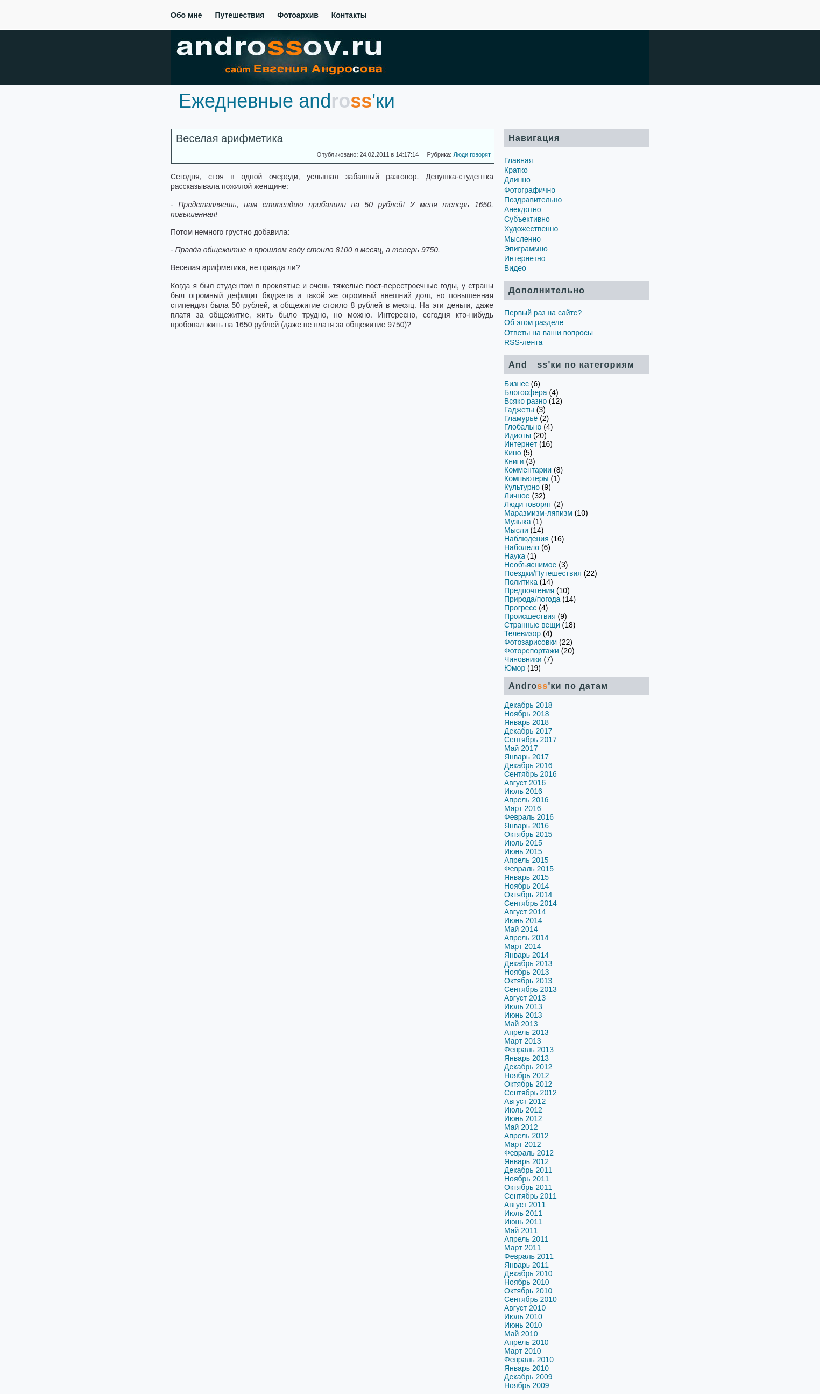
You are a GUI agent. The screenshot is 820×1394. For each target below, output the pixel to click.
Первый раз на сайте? (543, 312)
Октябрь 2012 (528, 1084)
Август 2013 (525, 998)
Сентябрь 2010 (530, 1299)
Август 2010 (525, 1308)
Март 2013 (522, 1041)
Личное (517, 495)
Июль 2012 (523, 1110)
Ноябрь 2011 (526, 1178)
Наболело (521, 547)
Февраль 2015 (529, 868)
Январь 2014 (526, 955)
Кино (512, 452)
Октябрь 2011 (528, 1187)
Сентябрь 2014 (530, 903)
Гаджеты (519, 409)
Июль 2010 (523, 1316)
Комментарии (528, 470)
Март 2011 (522, 1247)
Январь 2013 (526, 1058)
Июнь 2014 (523, 920)
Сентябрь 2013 (530, 989)
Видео (515, 268)
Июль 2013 (523, 1006)
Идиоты (517, 435)
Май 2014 (521, 929)
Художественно (531, 228)
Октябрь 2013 (528, 980)
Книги (514, 461)
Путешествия (239, 15)
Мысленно (522, 239)
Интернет (520, 444)
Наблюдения (526, 538)
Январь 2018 (526, 722)
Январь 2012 (526, 1161)
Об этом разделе (533, 322)
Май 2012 (521, 1127)
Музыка (517, 521)
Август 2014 (525, 911)
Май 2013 (521, 1023)
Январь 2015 (526, 877)
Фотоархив (298, 15)
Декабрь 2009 (528, 1376)
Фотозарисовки (530, 642)
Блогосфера (525, 392)
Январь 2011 (526, 1265)
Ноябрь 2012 (526, 1075)
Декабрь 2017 (528, 731)
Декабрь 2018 (528, 705)
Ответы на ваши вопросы (548, 332)
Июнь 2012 (523, 1118)
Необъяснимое (530, 564)
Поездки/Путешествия (543, 573)
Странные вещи (532, 625)
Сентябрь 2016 (530, 774)
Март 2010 (522, 1351)
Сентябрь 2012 (530, 1092)
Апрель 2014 (526, 937)
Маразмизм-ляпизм (538, 513)
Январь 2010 (526, 1368)
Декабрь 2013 (528, 963)
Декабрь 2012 (528, 1066)
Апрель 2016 (526, 799)
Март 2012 (522, 1144)
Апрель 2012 (526, 1135)
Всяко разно (525, 401)
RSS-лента (523, 342)
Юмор (514, 668)
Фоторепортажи (531, 650)
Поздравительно (533, 199)
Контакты (349, 15)
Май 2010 (521, 1333)
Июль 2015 (523, 843)
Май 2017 (521, 748)
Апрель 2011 (526, 1239)
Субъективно (527, 219)
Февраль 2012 (529, 1153)
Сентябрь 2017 (530, 739)
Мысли (516, 530)
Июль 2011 (523, 1213)
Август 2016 (525, 782)
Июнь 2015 (523, 851)
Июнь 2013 (523, 1015)
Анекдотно (522, 209)
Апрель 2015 (526, 860)
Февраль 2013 (529, 1049)
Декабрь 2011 (528, 1170)
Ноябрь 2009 (526, 1385)
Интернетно (525, 258)
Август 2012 (525, 1101)
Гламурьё (521, 418)
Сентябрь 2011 (530, 1196)
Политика (521, 582)
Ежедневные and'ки (287, 101)
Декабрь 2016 (528, 765)
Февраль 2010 (529, 1359)
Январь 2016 (526, 825)
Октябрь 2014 (528, 894)
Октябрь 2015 (528, 834)
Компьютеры (526, 478)
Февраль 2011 (529, 1256)
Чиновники (523, 659)
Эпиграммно (526, 248)
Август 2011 (525, 1204)
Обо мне (186, 15)
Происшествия (530, 616)
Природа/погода (532, 599)
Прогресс (520, 607)
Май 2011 (521, 1230)
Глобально (522, 427)
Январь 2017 (526, 756)
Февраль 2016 (529, 817)
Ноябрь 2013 (526, 972)
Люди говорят (472, 154)
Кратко (516, 170)
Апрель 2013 (526, 1032)
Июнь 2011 (523, 1221)
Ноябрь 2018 (526, 713)
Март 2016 (522, 808)
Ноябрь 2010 (526, 1282)
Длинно (517, 179)
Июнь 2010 (523, 1325)
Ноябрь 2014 (526, 886)
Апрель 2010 (526, 1342)
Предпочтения (529, 590)
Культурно (522, 487)
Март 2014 (522, 946)
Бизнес (516, 383)
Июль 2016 (523, 791)
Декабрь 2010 (528, 1273)
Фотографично (529, 190)
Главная (518, 160)
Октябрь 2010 (528, 1290)
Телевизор (522, 633)
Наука (514, 556)
